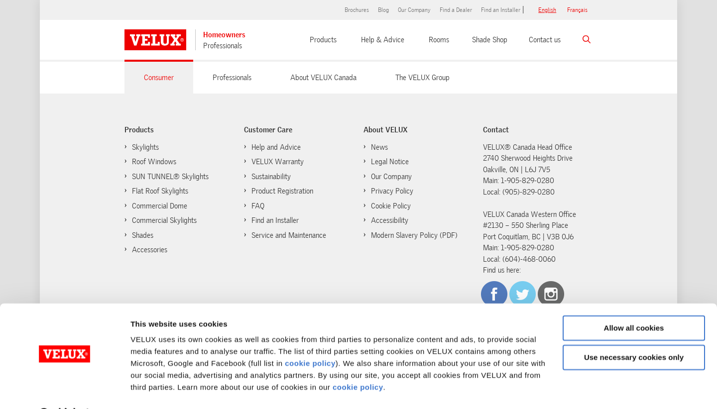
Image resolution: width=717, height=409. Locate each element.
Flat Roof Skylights (160, 191)
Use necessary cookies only (634, 331)
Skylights (145, 147)
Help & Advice (382, 39)
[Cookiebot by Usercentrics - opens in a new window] (64, 389)
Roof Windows (154, 161)
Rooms (439, 39)
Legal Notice (390, 161)
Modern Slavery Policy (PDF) (414, 235)
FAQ (257, 206)
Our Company (414, 9)
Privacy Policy (392, 191)
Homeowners (224, 34)
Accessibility (389, 220)
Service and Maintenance (288, 235)
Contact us (545, 39)
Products (323, 39)
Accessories (149, 249)
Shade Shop (489, 39)
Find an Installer (500, 9)
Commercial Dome (159, 206)
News (379, 147)
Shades (142, 235)
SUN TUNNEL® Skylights (170, 176)
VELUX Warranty (277, 161)
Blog (383, 9)
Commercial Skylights (164, 220)
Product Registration (282, 191)
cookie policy (310, 338)
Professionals (222, 45)
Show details (153, 389)
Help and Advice (276, 147)
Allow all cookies (634, 303)
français (577, 9)
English (547, 9)
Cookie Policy (386, 205)
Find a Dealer (456, 9)
